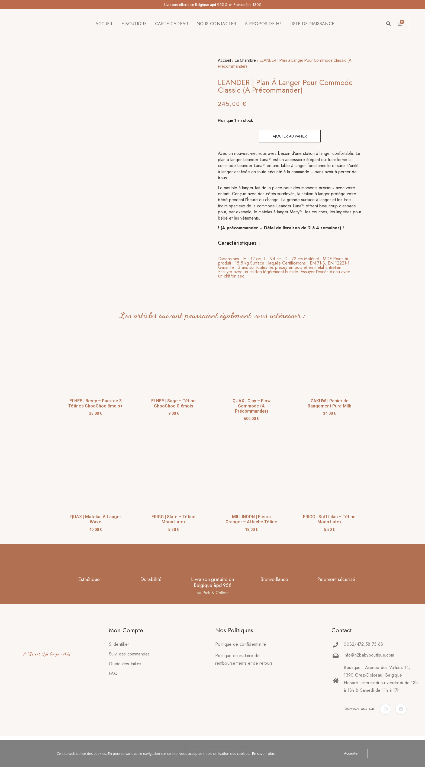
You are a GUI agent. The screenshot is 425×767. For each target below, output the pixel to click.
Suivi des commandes (129, 654)
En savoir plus (263, 753)
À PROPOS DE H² (263, 24)
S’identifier (119, 644)
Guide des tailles (125, 664)
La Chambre (245, 60)
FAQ (113, 673)
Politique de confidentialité (240, 644)
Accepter (351, 753)
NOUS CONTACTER (216, 24)
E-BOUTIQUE (134, 24)
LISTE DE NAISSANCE (311, 24)
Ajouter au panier (290, 136)
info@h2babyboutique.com (369, 655)
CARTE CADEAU (171, 24)
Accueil (224, 60)
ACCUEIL (104, 24)
